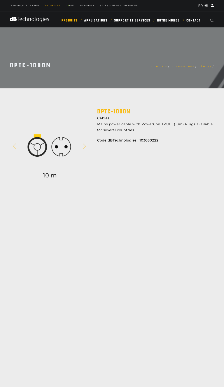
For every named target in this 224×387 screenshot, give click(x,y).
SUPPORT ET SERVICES (132, 20)
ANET (70, 5)
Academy (87, 5)
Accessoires (183, 66)
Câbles (205, 66)
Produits (69, 20)
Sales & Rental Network (119, 5)
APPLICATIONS (95, 20)
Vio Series (52, 5)
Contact (193, 20)
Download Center (24, 5)
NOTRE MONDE (168, 20)
